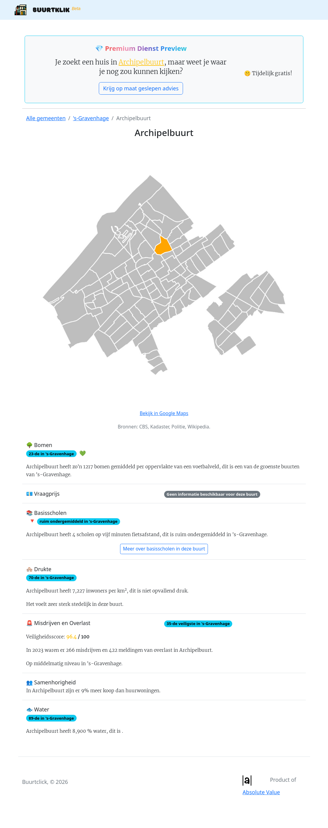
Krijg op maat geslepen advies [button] (140, 88)
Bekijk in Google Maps (164, 413)
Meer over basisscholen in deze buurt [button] (164, 549)
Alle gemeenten (46, 118)
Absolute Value (261, 792)
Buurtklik (47, 10)
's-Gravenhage (91, 118)
